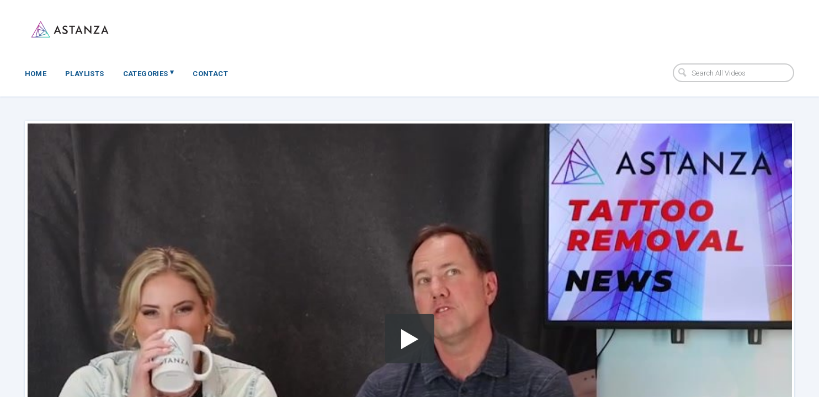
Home (36, 73)
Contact (210, 73)
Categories (148, 73)
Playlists (84, 73)
